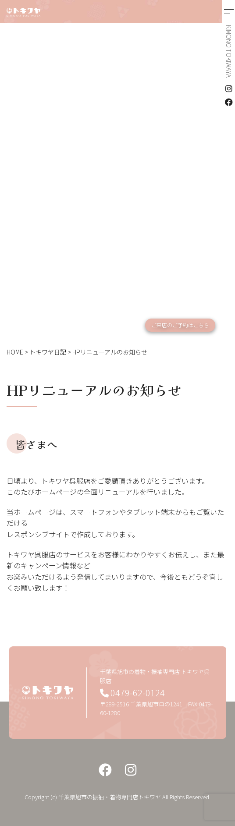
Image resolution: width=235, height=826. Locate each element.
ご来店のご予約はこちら (180, 325)
